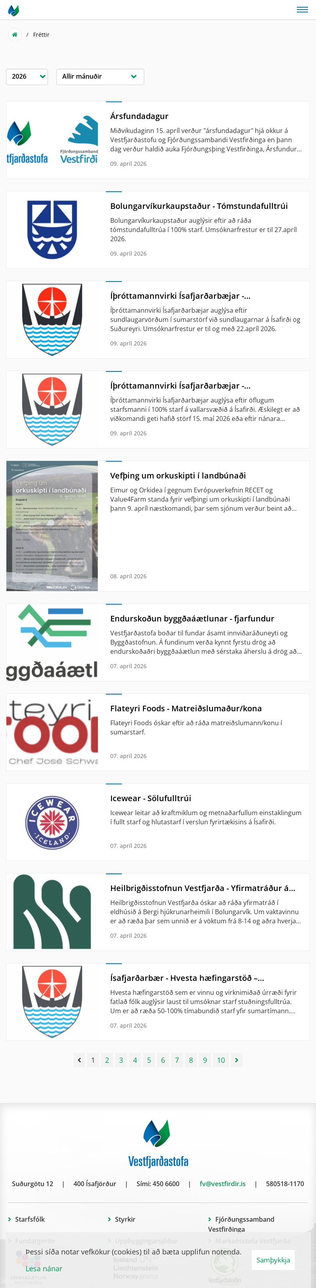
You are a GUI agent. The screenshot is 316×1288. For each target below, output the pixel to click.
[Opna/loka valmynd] (302, 9)
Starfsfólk (30, 1219)
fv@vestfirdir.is (223, 1183)
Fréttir (41, 34)
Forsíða (15, 35)
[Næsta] (236, 1060)
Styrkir (125, 1219)
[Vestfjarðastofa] (14, 10)
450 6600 (166, 1183)
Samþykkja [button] (273, 1259)
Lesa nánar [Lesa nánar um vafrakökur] (44, 1268)
